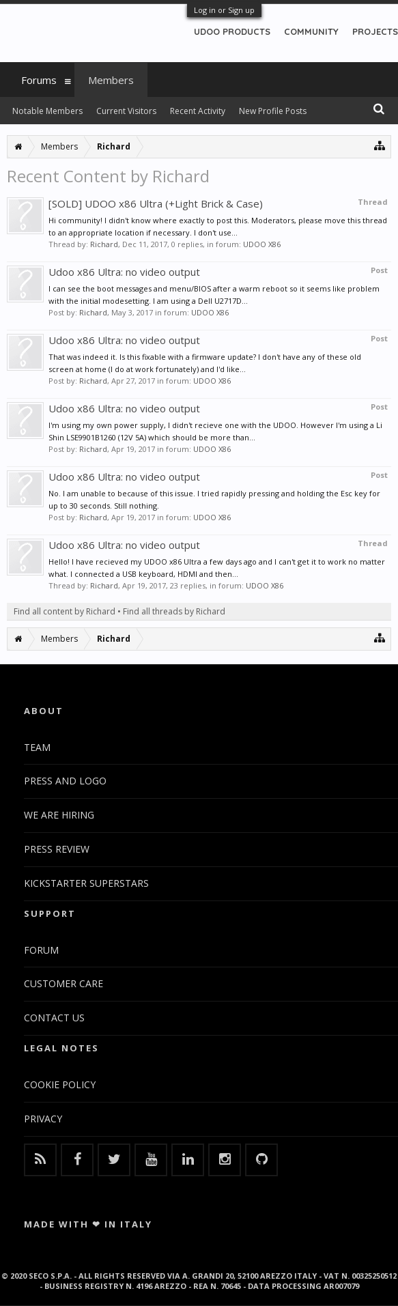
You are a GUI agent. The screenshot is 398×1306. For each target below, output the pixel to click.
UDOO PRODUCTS (232, 31)
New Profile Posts (273, 111)
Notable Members (47, 111)
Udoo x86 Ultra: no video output (124, 272)
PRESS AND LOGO (65, 780)
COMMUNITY (311, 31)
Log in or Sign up (224, 10)
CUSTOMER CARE (63, 983)
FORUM (41, 949)
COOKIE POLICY (60, 1084)
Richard (104, 244)
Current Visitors (126, 111)
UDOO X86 (262, 244)
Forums (39, 80)
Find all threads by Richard (174, 611)
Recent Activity (197, 111)
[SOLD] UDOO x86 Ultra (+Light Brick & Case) (155, 203)
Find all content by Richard (64, 611)
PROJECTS (375, 31)
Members (111, 80)
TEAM (37, 747)
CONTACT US (54, 1017)
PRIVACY (43, 1118)
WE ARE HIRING (59, 814)
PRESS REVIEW (56, 848)
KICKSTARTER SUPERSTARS (86, 883)
